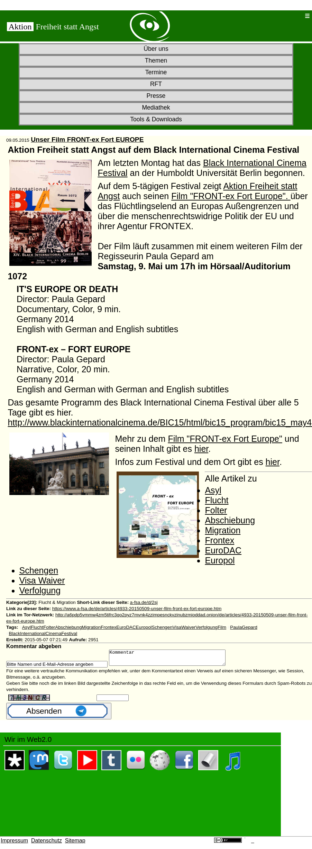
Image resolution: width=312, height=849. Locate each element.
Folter (216, 510)
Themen (156, 60)
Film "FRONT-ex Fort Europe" (225, 439)
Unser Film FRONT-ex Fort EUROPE (87, 139)
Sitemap (75, 844)
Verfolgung (40, 590)
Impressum (14, 844)
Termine (156, 72)
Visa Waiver (42, 580)
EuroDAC (223, 550)
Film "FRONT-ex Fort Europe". (230, 196)
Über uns (156, 48)
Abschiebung (230, 520)
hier (201, 449)
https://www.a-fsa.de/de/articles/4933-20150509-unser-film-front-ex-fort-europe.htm (137, 608)
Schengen (38, 570)
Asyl (213, 490)
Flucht (216, 500)
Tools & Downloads (156, 119)
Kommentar (174, 659)
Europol (220, 560)
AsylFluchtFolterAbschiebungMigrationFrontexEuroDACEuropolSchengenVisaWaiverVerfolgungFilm (124, 627)
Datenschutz (46, 844)
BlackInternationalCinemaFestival (43, 633)
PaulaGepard (243, 627)
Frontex (219, 540)
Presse (156, 95)
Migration (222, 530)
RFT (156, 84)
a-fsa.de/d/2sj (144, 602)
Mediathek (156, 107)
